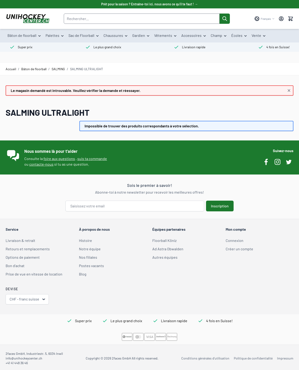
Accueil (11, 69)
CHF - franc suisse (28, 299)
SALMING (58, 69)
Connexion (234, 240)
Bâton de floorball (33, 69)
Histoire (85, 240)
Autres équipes (165, 257)
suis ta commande (92, 158)
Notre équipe (90, 249)
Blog (82, 274)
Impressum (285, 358)
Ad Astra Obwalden (167, 249)
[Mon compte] (281, 18)
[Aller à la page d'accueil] (28, 18)
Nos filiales (88, 257)
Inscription (220, 206)
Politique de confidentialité (253, 358)
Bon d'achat (15, 265)
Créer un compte (239, 249)
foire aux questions (59, 158)
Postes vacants (91, 265)
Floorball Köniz (164, 240)
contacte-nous (41, 164)
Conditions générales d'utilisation (205, 358)
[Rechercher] (225, 19)
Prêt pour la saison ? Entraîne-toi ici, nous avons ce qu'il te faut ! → (149, 4)
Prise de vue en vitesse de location (34, 274)
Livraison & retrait (20, 240)
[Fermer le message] (289, 90)
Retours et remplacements (28, 249)
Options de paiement (23, 257)
